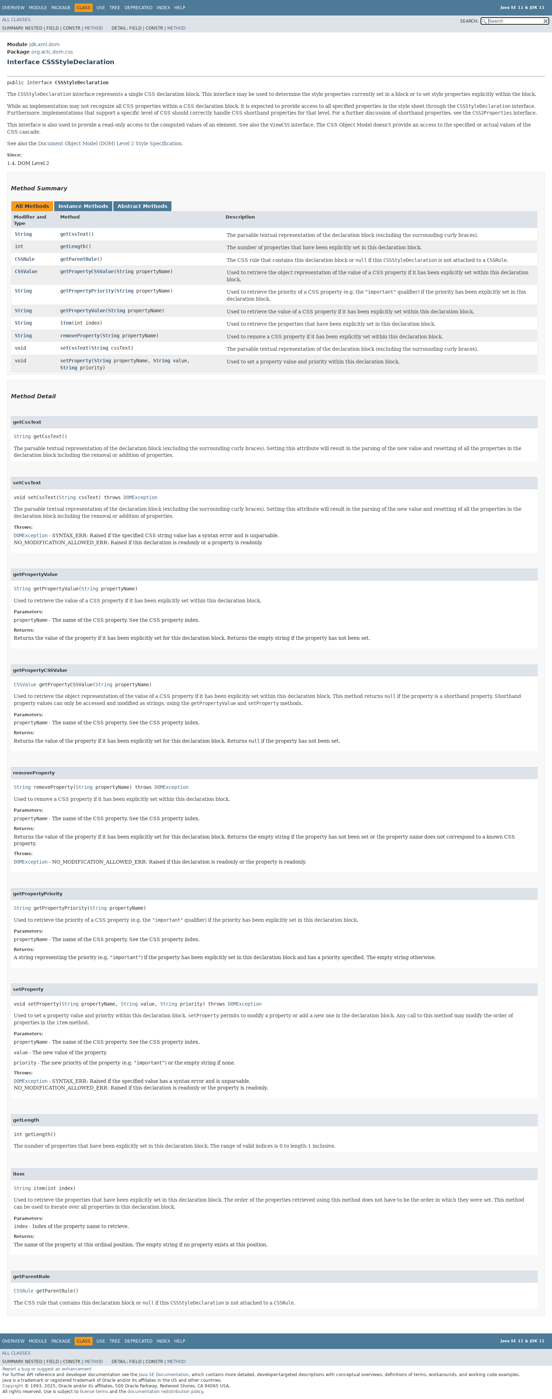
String (23, 234)
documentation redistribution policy (165, 1391)
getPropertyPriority (87, 291)
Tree (114, 7)
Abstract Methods (142, 206)
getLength (73, 246)
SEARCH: (469, 21)
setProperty (75, 360)
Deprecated (138, 7)
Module (38, 7)
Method (93, 28)
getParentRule (78, 259)
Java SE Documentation (164, 1374)
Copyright (12, 1385)
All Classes (16, 19)
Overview (13, 7)
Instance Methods (83, 206)
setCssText (74, 348)
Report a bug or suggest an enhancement (47, 1369)
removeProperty (80, 335)
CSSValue (26, 271)
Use (100, 7)
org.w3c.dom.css (52, 52)
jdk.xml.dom (44, 44)
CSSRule (24, 259)
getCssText (74, 234)
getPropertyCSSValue (87, 271)
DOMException (140, 497)
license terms (94, 1391)
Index (163, 7)
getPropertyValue (82, 310)
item (65, 323)
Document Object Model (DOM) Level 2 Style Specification (110, 143)
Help (179, 7)
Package (61, 7)
